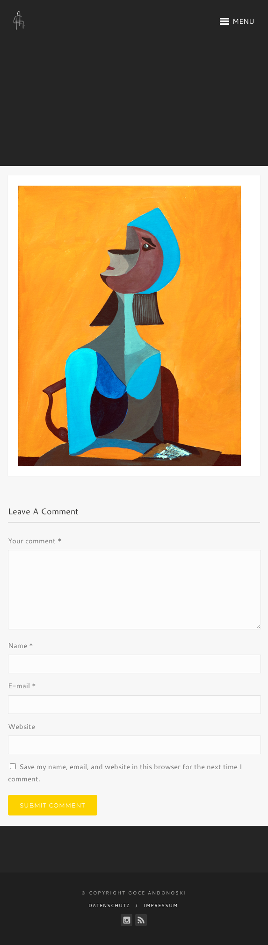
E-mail (22, 686)
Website (21, 726)
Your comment (35, 541)
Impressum (161, 905)
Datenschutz (109, 905)
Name (20, 645)
